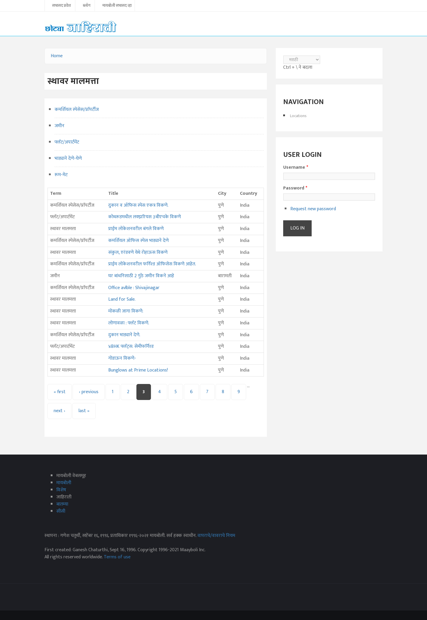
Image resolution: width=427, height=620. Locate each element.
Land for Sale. (122, 299)
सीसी (60, 511)
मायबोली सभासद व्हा (117, 6)
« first (60, 392)
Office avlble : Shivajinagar (134, 288)
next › (59, 411)
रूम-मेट (61, 175)
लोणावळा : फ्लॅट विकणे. (128, 323)
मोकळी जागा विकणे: (125, 311)
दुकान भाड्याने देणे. (124, 335)
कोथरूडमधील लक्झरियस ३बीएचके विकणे (144, 217)
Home (57, 56)
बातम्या (62, 504)
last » (84, 411)
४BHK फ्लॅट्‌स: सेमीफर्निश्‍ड (131, 346)
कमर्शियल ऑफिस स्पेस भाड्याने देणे (138, 241)
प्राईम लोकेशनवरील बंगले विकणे (136, 229)
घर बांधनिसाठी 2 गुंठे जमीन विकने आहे (141, 276)
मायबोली (63, 483)
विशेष (61, 490)
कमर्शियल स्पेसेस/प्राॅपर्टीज (77, 110)
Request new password (313, 209)
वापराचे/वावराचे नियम (216, 536)
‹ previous (88, 392)
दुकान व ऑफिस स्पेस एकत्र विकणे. (138, 205)
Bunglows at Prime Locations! (138, 370)
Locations (298, 116)
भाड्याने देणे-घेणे (68, 158)
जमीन (59, 126)
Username (295, 167)
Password (295, 188)
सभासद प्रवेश (61, 6)
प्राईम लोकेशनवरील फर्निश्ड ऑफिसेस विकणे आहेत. (152, 264)
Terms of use (117, 557)
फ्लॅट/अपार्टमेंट (67, 142)
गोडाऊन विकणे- (122, 358)
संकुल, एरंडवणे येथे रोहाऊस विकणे (138, 252)
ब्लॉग (86, 6)
